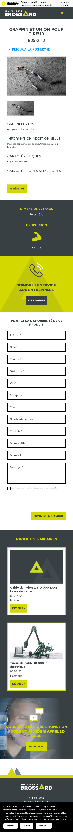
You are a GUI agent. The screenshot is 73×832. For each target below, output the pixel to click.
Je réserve (17, 188)
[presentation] (29, 499)
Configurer (43, 826)
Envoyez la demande (49, 516)
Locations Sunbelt (65, 4)
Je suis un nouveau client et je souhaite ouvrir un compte (32, 488)
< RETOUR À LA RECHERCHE (29, 49)
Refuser (26, 826)
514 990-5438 (36, 300)
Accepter (10, 826)
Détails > (18, 608)
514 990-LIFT (36, 746)
